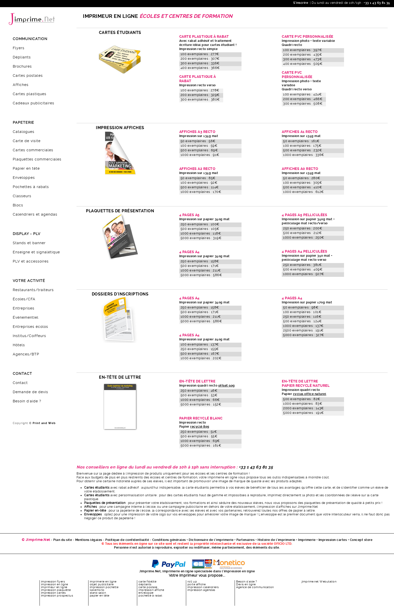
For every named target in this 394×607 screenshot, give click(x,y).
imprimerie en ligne (103, 581)
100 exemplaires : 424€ (302, 94)
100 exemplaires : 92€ (199, 182)
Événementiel (26, 317)
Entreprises (23, 308)
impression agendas (201, 590)
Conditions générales (169, 540)
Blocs (18, 205)
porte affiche (196, 584)
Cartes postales (28, 75)
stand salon (98, 592)
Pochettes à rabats (31, 187)
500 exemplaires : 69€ (199, 150)
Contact (20, 383)
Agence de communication (255, 587)
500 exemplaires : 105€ (200, 229)
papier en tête (99, 595)
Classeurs (22, 196)
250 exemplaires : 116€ (302, 316)
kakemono (97, 590)
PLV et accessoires (31, 261)
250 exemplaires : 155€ (200, 349)
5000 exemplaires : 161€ (201, 445)
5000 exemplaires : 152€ (201, 404)
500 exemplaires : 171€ (200, 266)
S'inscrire (300, 3)
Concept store (361, 540)
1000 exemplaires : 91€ (200, 155)
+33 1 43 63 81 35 (376, 3)
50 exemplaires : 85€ (198, 178)
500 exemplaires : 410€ (302, 187)
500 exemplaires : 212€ (302, 233)
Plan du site (62, 540)
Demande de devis (30, 392)
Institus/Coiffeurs (29, 336)
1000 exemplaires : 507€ (303, 274)
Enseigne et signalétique (36, 252)
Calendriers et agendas (35, 214)
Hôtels (19, 345)
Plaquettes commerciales (37, 159)
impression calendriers (203, 587)
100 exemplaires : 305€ (302, 182)
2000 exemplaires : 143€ (303, 408)
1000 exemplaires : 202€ (201, 358)
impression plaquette (56, 590)
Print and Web (44, 423)
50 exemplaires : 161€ (301, 141)
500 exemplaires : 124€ (302, 321)
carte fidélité (147, 581)
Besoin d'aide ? (27, 401)
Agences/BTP (26, 354)
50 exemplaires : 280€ (301, 178)
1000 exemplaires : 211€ (201, 270)
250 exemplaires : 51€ (199, 431)
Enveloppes (24, 178)
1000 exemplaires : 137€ (303, 326)
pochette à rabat (150, 595)
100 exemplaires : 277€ (200, 54)
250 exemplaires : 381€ (302, 265)
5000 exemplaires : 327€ (303, 335)
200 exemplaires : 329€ (200, 95)
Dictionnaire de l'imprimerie (211, 540)
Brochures (22, 66)
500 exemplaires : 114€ (200, 187)
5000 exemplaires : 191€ (303, 413)
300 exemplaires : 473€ (302, 59)
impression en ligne (54, 584)
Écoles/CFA (24, 299)
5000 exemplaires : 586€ (201, 275)
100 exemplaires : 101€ (302, 312)
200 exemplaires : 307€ (200, 58)
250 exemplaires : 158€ (200, 261)
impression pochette (104, 587)
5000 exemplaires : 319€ (201, 238)
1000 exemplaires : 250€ (303, 237)
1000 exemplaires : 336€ (303, 155)
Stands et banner (29, 243)
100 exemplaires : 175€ (302, 145)
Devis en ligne (246, 584)
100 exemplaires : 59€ (199, 145)
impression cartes (53, 592)
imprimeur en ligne (54, 587)
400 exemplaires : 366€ (200, 68)
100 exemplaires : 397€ (302, 50)
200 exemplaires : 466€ (302, 99)
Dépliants (22, 57)
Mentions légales (88, 540)
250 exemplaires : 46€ (199, 390)
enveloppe (146, 592)
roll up (192, 581)
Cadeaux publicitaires (33, 103)
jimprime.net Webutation (319, 581)
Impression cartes (333, 540)
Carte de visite (27, 141)
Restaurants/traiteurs (33, 290)
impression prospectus (57, 595)
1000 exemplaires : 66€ (200, 400)
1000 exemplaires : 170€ (201, 192)
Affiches (21, 85)
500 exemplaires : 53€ (199, 395)
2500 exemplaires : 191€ (303, 330)
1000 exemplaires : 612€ (303, 192)
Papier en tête (26, 168)
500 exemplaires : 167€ (200, 353)
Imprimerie (306, 540)
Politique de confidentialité (127, 540)
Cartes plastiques (29, 94)
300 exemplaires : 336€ (200, 63)
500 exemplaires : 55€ (199, 436)
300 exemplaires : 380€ (200, 99)
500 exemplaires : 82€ (301, 399)
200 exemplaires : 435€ (302, 54)
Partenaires (245, 540)
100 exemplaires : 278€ (200, 90)
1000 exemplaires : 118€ (201, 233)
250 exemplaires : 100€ (200, 224)
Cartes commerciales (33, 150)
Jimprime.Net (308, 507)
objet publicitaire (102, 584)
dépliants (144, 584)
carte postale (147, 587)
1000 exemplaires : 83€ (302, 403)
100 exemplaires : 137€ (200, 344)
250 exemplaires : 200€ (302, 228)
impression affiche (151, 590)
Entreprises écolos (30, 327)
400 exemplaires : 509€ (302, 64)
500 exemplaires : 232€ (302, 150)
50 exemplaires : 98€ (300, 307)
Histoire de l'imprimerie (276, 540)
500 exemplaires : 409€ (302, 269)
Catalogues (23, 132)
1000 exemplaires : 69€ (200, 441)
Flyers (18, 48)
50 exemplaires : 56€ (198, 141)
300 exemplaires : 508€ (302, 103)
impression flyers (53, 581)
